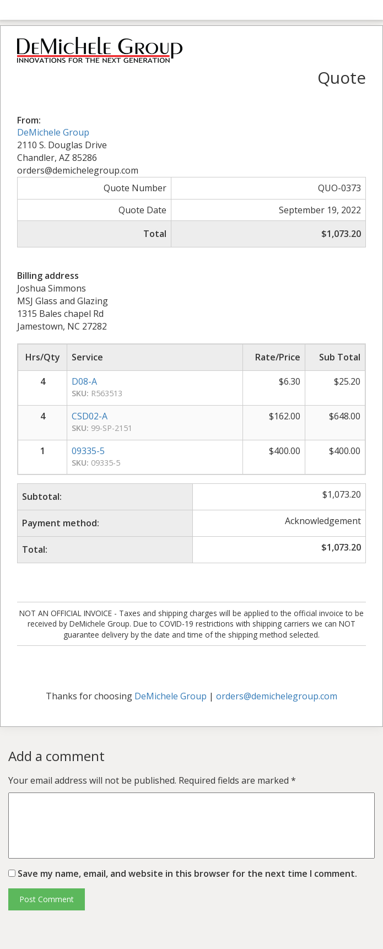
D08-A (84, 381)
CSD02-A (89, 416)
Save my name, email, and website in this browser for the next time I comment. (187, 873)
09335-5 (88, 451)
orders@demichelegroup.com (276, 696)
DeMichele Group (53, 132)
